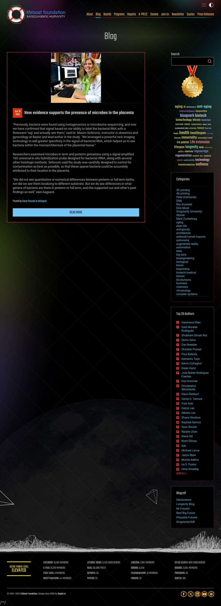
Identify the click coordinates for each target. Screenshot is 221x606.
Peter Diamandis (186, 197)
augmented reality (187, 244)
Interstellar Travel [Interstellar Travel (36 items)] (205, 138)
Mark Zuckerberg (186, 218)
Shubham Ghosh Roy (194, 335)
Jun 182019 (18, 113)
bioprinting (182, 269)
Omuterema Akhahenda (188, 387)
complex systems (187, 294)
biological (42, 201)
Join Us (165, 14)
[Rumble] (211, 594)
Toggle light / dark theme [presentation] (211, 5)
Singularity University (189, 211)
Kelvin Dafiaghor (191, 363)
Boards (107, 14)
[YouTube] (204, 594)
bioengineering (185, 258)
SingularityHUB (185, 522)
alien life (181, 226)
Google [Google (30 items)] (176, 134)
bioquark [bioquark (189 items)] (187, 115)
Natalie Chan (189, 431)
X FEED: (47, 568)
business (181, 283)
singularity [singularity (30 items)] (207, 156)
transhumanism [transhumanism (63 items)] (186, 164)
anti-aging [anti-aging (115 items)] (204, 107)
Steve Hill (187, 436)
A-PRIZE (143, 14)
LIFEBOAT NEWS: (94, 562)
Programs (119, 14)
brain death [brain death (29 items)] (179, 124)
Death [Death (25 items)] (209, 124)
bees (179, 251)
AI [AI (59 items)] (185, 107)
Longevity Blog (185, 504)
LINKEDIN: (135, 562)
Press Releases (205, 14)
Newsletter (178, 14)
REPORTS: (91, 573)
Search (209, 61)
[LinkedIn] (197, 594)
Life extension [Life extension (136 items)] (200, 142)
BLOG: (89, 568)
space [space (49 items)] (180, 160)
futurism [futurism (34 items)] (208, 128)
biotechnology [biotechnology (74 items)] (184, 120)
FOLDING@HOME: (138, 573)
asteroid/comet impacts (190, 236)
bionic (180, 265)
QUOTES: (178, 578)
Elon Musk (182, 208)
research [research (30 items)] (196, 156)
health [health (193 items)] (184, 132)
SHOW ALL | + (181, 473)
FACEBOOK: (48, 562)
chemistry (182, 287)
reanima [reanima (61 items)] (189, 151)
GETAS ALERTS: (181, 562)
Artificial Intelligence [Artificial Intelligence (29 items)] (187, 111)
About (90, 14)
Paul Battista (189, 354)
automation (183, 247)
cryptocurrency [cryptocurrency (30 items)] (196, 124)
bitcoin (180, 276)
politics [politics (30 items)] (181, 152)
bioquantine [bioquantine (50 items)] (201, 111)
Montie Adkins (190, 459)
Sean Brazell (189, 427)
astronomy (182, 240)
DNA (179, 200)
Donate (154, 14)
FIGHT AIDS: (49, 573)
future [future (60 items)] (200, 128)
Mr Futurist (183, 508)
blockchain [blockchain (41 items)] (206, 120)
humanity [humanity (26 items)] (210, 134)
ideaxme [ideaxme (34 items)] (177, 138)
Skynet (180, 215)
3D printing (183, 190)
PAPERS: (91, 578)
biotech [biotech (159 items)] (200, 115)
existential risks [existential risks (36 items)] (181, 128)
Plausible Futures (186, 517)
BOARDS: (178, 568)
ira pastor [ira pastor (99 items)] (183, 142)
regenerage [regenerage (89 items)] (201, 151)
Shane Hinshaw (191, 417)
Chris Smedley (190, 469)
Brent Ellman (189, 441)
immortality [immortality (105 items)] (189, 137)
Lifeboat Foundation (28, 594)
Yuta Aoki (187, 403)
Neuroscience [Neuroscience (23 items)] (209, 148)
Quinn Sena (188, 340)
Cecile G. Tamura (191, 398)
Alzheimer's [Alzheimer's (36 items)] (191, 107)
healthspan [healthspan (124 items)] (198, 133)
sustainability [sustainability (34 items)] (189, 160)
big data (181, 254)
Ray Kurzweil (184, 204)
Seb (183, 445)
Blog (98, 14)
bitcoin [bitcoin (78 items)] (196, 120)
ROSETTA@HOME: (51, 578)
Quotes (191, 14)
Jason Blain (188, 455)
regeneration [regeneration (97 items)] (183, 156)
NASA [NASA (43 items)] (201, 147)
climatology (183, 290)
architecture (183, 233)
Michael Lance (190, 450)
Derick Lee (187, 408)
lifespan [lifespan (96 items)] (179, 147)
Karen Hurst (188, 368)
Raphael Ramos (191, 422)
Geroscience (183, 499)
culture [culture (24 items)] (205, 124)
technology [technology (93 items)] (202, 160)
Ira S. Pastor (188, 464)
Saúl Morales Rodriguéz (189, 328)
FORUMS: (135, 578)
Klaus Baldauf (190, 394)
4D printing (183, 193)
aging (179, 222)
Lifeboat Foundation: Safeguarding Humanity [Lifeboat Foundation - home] (36, 14)
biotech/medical (186, 272)
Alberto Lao (188, 412)
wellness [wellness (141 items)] (202, 164)
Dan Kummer (189, 381)
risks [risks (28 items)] (201, 156)
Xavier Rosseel (28, 201)
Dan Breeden (189, 344)
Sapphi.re (62, 594)
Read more (76, 212)
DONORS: (135, 568)
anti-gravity (183, 229)
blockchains (183, 279)
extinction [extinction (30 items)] (192, 128)
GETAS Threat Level (19, 569)
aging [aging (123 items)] (179, 107)
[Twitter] (190, 594)
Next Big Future (185, 513)
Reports (131, 14)
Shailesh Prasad (191, 349)
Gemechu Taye (190, 358)
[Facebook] (183, 594)
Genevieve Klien (191, 322)
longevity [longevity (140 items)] (191, 147)
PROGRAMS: (180, 573)
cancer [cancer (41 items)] (187, 124)
